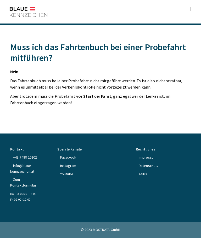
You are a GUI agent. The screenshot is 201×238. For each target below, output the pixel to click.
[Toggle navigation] (187, 9)
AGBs (143, 174)
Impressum (148, 157)
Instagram (68, 165)
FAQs (13, 39)
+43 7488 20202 (25, 157)
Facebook (68, 157)
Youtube (66, 174)
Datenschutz (149, 165)
